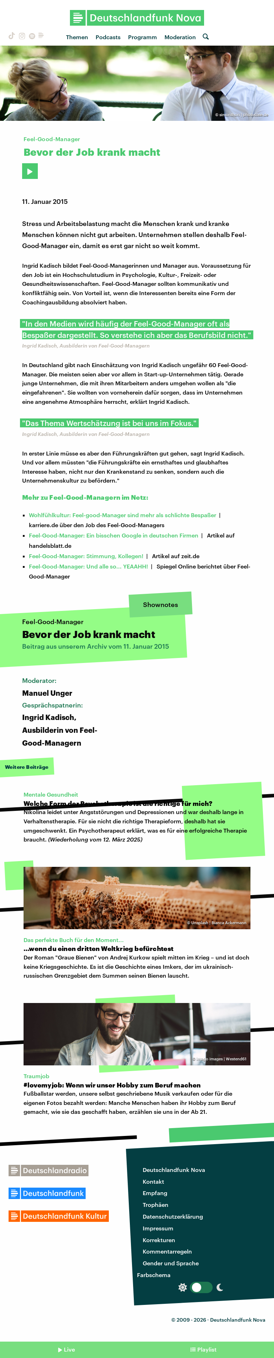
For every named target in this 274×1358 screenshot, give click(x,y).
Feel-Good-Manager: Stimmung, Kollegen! (86, 555)
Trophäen (155, 1204)
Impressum (158, 1228)
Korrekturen (159, 1239)
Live (69, 1349)
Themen (77, 37)
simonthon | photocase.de (243, 114)
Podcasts (108, 37)
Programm (142, 37)
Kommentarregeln (167, 1251)
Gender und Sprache (171, 1263)
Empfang (155, 1192)
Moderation (180, 37)
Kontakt (153, 1181)
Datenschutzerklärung (173, 1216)
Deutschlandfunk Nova (174, 1169)
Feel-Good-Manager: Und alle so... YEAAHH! (88, 566)
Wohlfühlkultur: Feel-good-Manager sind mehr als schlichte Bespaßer (122, 514)
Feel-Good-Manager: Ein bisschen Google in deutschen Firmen (113, 535)
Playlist (207, 1349)
